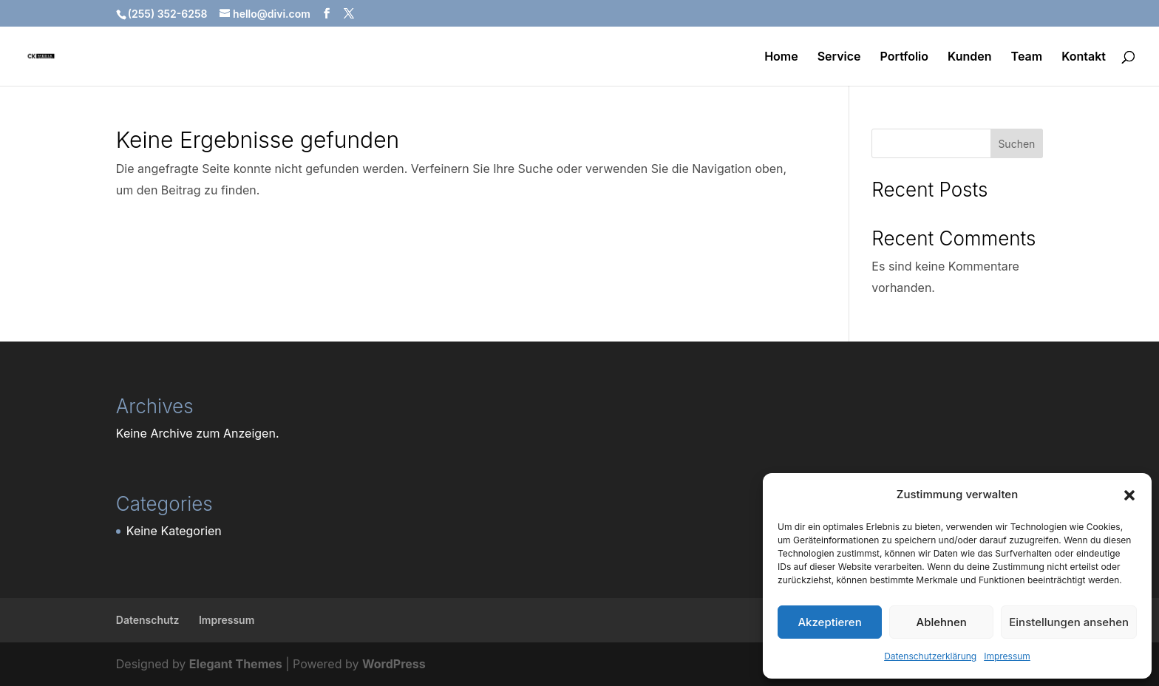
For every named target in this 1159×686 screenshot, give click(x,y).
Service (839, 57)
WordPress (394, 663)
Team (1027, 57)
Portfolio (904, 57)
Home (781, 57)
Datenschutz (148, 620)
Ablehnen (942, 622)
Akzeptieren (829, 622)
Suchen (1016, 143)
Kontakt (1083, 57)
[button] (1129, 495)
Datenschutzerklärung (930, 656)
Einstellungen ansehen (1069, 622)
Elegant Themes (235, 663)
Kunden (970, 57)
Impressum (1007, 656)
